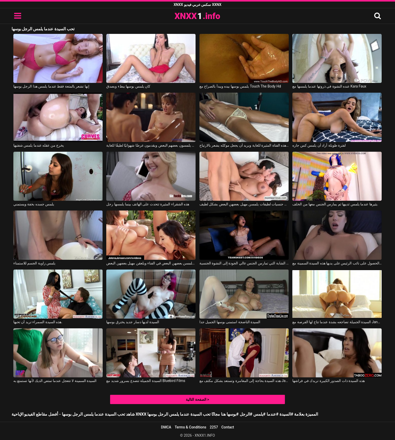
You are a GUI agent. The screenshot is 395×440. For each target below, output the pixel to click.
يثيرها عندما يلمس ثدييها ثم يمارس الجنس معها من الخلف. (335, 204)
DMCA (166, 427)
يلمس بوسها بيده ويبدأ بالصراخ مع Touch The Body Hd (240, 86)
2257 (214, 427)
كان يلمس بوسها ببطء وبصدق (128, 86)
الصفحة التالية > (197, 399)
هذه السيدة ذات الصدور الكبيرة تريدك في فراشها (328, 381)
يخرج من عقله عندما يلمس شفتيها (38, 145)
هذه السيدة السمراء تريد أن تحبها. (37, 322)
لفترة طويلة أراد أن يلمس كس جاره (319, 145)
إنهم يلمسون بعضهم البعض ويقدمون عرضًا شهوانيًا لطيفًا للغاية (151, 145)
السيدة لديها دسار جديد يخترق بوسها (132, 322)
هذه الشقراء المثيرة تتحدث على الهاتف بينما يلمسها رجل (147, 204)
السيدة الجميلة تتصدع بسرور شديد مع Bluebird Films (145, 381)
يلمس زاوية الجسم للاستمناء (34, 263)
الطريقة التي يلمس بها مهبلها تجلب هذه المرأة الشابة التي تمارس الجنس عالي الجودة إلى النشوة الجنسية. (244, 263)
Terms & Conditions (190, 427)
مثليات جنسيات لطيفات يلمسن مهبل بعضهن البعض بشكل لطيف (244, 204)
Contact (227, 427)
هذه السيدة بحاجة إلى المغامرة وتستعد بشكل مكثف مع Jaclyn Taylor (244, 381)
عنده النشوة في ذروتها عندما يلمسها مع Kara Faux (329, 86)
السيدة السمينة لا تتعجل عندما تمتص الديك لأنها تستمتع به (55, 381)
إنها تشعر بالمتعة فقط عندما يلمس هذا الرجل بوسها (51, 86)
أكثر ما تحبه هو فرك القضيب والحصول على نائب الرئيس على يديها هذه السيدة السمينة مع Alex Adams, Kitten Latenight (337, 263)
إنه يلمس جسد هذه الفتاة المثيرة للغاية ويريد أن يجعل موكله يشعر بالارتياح (244, 145)
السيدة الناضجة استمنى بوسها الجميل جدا (229, 322)
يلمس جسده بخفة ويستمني (33, 204)
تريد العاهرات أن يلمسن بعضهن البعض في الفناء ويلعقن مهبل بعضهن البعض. (151, 263)
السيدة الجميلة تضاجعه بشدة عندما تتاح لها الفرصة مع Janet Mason (337, 322)
